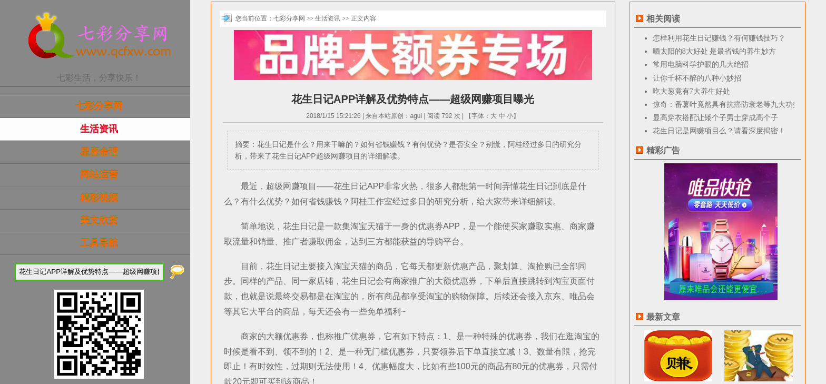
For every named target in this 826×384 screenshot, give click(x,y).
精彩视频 (99, 198)
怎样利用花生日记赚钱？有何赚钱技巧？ (719, 38)
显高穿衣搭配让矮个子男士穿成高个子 (715, 118)
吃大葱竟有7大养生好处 (691, 91)
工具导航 (99, 243)
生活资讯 (99, 129)
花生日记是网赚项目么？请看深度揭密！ (719, 131)
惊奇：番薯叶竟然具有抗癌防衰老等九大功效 (726, 105)
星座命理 (99, 152)
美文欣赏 (99, 220)
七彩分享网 (99, 106)
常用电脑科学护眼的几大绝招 (701, 64)
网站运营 (99, 175)
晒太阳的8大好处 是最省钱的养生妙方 (714, 51)
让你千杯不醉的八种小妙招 (697, 78)
